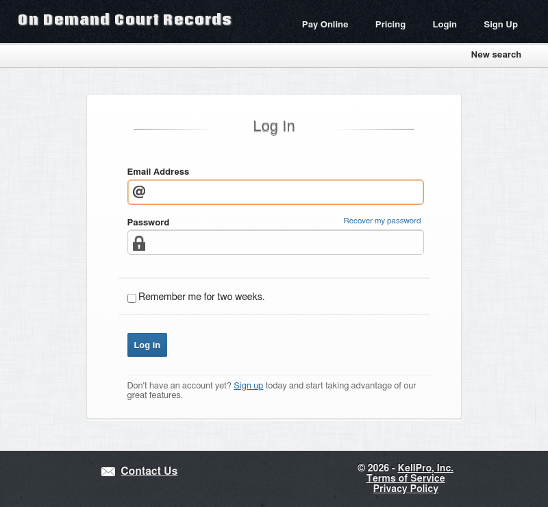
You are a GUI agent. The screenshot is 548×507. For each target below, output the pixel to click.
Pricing (390, 25)
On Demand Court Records (125, 19)
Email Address (158, 172)
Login (444, 25)
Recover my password (382, 221)
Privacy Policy (405, 489)
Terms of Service (405, 479)
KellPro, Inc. (425, 468)
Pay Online (325, 25)
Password (148, 223)
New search (496, 55)
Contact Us (149, 472)
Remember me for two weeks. (201, 297)
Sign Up (501, 25)
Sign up (248, 386)
